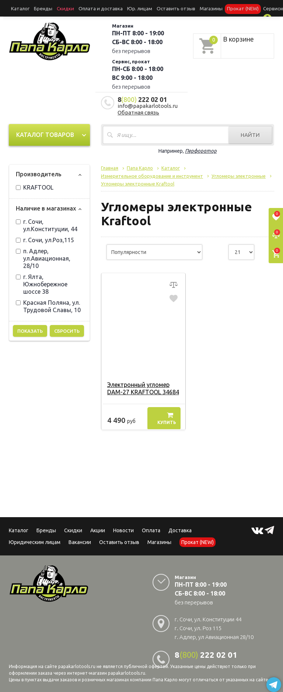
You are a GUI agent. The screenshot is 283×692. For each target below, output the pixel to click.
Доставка (180, 528)
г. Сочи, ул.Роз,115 (45, 237)
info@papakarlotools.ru (148, 103)
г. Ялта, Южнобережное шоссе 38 (41, 282)
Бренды (38, 8)
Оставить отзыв (152, 8)
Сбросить (67, 328)
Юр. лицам (121, 8)
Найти (250, 133)
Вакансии (80, 540)
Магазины (159, 540)
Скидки (73, 528)
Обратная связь (138, 110)
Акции (97, 528)
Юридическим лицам (34, 540)
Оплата (151, 528)
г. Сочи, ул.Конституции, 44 (46, 223)
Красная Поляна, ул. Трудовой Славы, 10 (48, 304)
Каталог (19, 8)
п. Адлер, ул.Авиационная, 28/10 (43, 256)
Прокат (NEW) (211, 8)
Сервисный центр (246, 8)
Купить (166, 416)
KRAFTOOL (34, 185)
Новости (123, 528)
